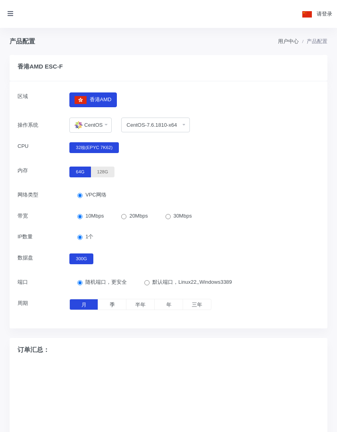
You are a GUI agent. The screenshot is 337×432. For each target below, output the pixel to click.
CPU (23, 146)
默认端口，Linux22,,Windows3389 (192, 282)
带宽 (23, 216)
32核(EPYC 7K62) (94, 147)
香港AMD (93, 100)
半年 (140, 305)
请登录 (324, 14)
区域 (23, 96)
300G (81, 258)
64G (80, 171)
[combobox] (90, 125)
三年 (197, 305)
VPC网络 (95, 195)
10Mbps (94, 216)
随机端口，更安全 (106, 282)
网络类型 (28, 195)
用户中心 (288, 41)
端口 (23, 282)
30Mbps (182, 216)
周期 (23, 303)
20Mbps (138, 216)
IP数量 (25, 237)
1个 (89, 237)
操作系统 (28, 125)
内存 (23, 170)
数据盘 (25, 258)
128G (102, 171)
